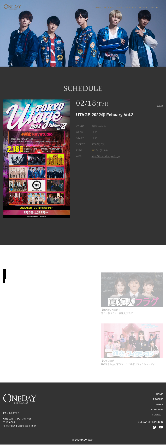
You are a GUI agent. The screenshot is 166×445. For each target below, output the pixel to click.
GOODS (143, 7)
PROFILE (108, 7)
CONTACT (155, 7)
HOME (98, 7)
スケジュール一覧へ (83, 235)
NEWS (119, 7)
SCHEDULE (130, 7)
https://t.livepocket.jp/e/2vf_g (106, 158)
